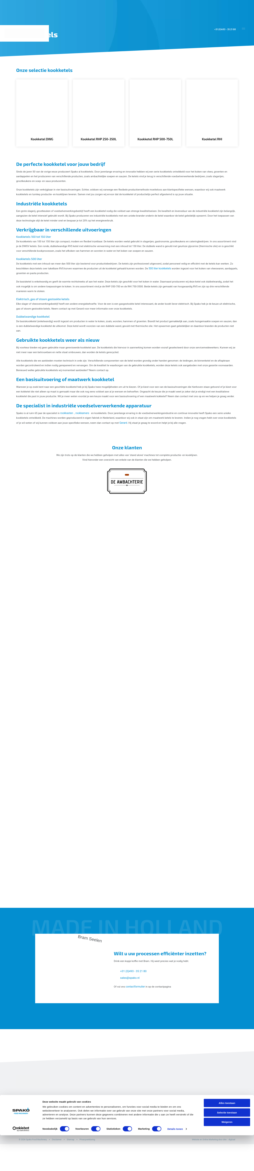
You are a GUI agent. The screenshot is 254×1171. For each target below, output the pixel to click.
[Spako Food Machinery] (25, 33)
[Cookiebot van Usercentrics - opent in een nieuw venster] (21, 1164)
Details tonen (175, 1164)
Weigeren (226, 1157)
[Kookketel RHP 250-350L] (98, 115)
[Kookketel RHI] (212, 115)
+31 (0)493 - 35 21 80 (224, 29)
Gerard (139, 440)
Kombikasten (136, 1128)
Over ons (221, 62)
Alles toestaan (227, 1138)
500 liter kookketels (167, 275)
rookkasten (68, 430)
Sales (205, 62)
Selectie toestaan (227, 1148)
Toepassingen (141, 62)
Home (121, 62)
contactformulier (135, 1012)
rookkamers (84, 430)
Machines (166, 62)
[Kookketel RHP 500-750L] (155, 115)
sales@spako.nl (130, 1003)
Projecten (187, 62)
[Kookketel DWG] (42, 115)
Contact (242, 62)
